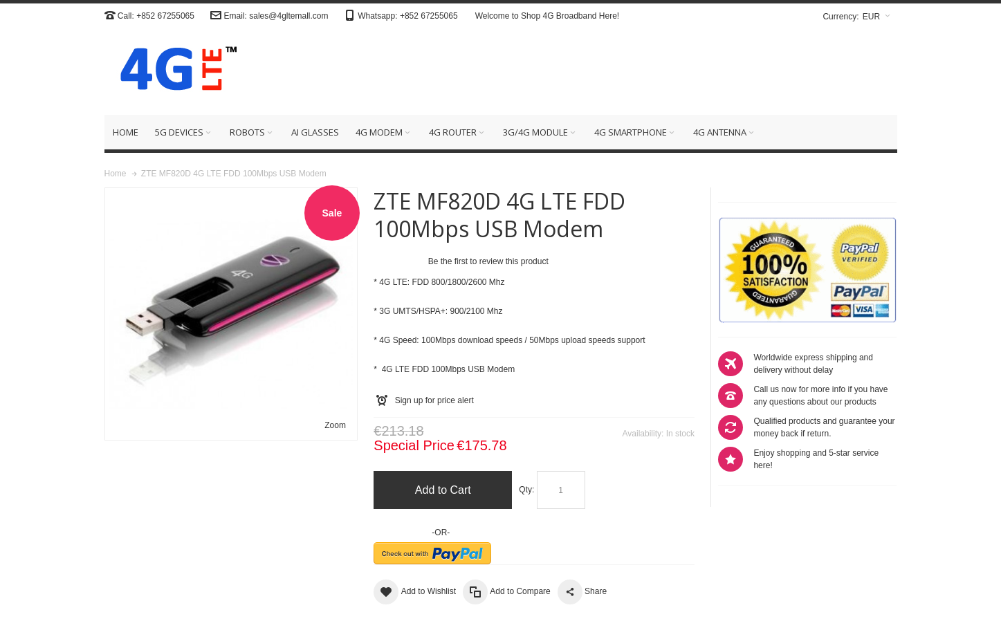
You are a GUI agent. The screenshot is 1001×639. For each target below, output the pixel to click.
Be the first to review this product (488, 261)
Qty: (526, 489)
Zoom (335, 425)
